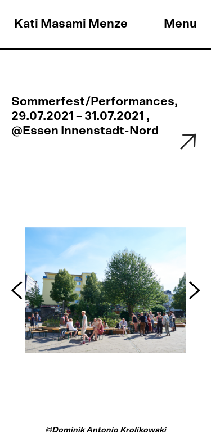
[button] (18, 290)
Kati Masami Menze (71, 24)
